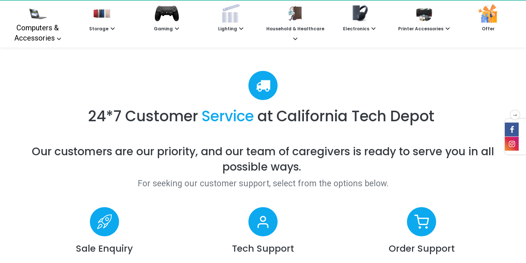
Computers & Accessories (36, 23)
